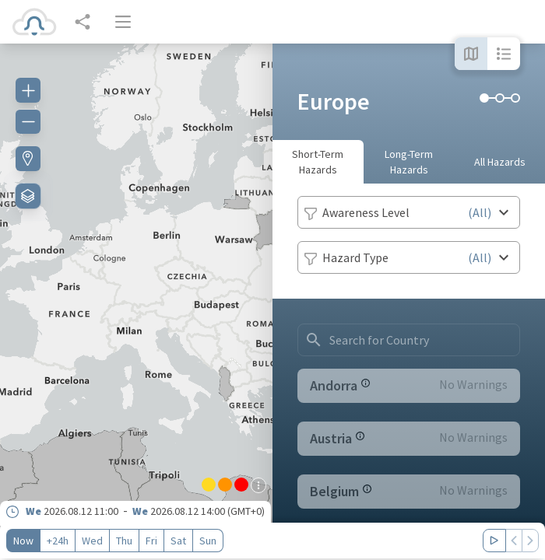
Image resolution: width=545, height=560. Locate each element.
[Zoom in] (28, 90)
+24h (58, 541)
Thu (124, 541)
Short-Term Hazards (317, 162)
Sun (207, 541)
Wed (92, 541)
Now (23, 541)
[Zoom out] (28, 121)
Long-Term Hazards (409, 162)
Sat (178, 541)
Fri (151, 541)
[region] (136, 302)
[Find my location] (28, 158)
